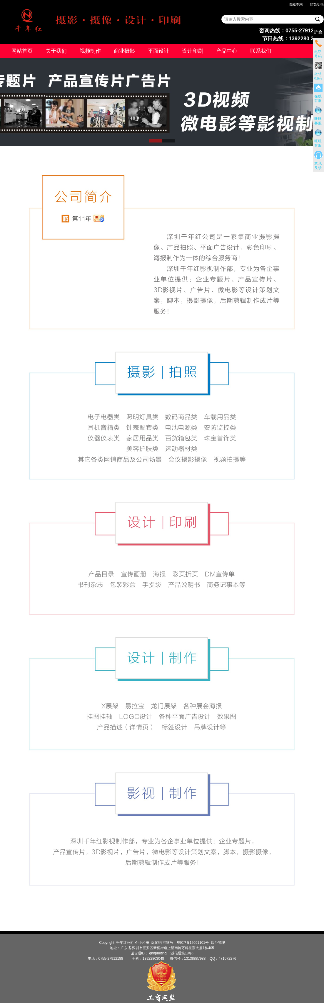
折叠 (318, 32)
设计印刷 (192, 51)
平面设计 (158, 51)
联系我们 (260, 51)
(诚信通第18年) (180, 953)
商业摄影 (124, 51)
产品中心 (226, 51)
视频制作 (90, 51)
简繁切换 (317, 4)
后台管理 (218, 943)
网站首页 (22, 51)
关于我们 (56, 51)
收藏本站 (296, 4)
